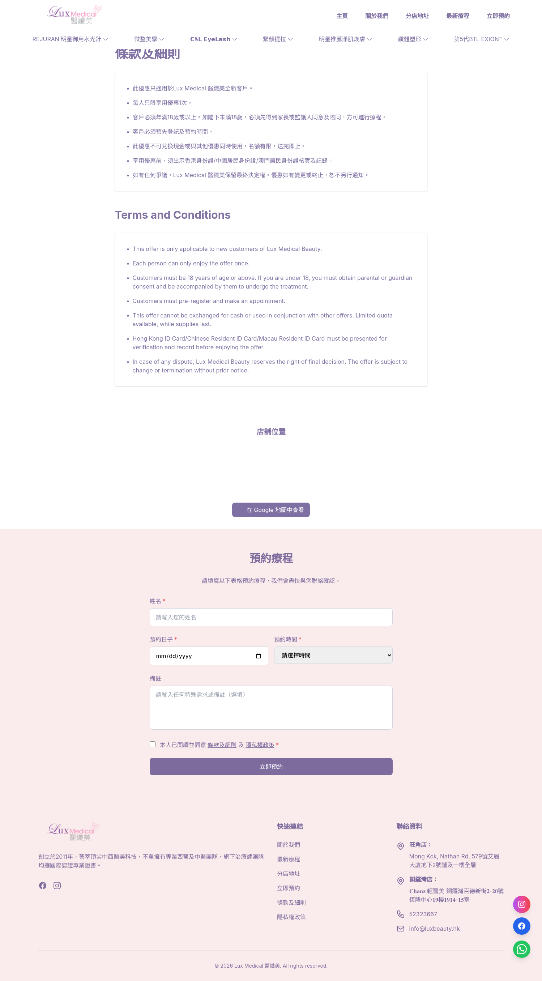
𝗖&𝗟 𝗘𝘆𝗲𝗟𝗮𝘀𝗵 (214, 39)
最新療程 (457, 16)
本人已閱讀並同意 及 (219, 744)
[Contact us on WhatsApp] (521, 949)
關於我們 (376, 16)
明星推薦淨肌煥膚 (345, 39)
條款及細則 (222, 744)
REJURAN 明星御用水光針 (71, 39)
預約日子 (164, 639)
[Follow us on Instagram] (521, 904)
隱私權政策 (260, 744)
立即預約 (498, 16)
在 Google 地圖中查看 (271, 509)
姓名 (158, 601)
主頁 (342, 16)
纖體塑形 (413, 39)
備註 (155, 678)
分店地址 (417, 16)
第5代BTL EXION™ (482, 39)
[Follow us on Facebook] (521, 926)
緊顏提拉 (278, 39)
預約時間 (288, 639)
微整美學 (149, 39)
